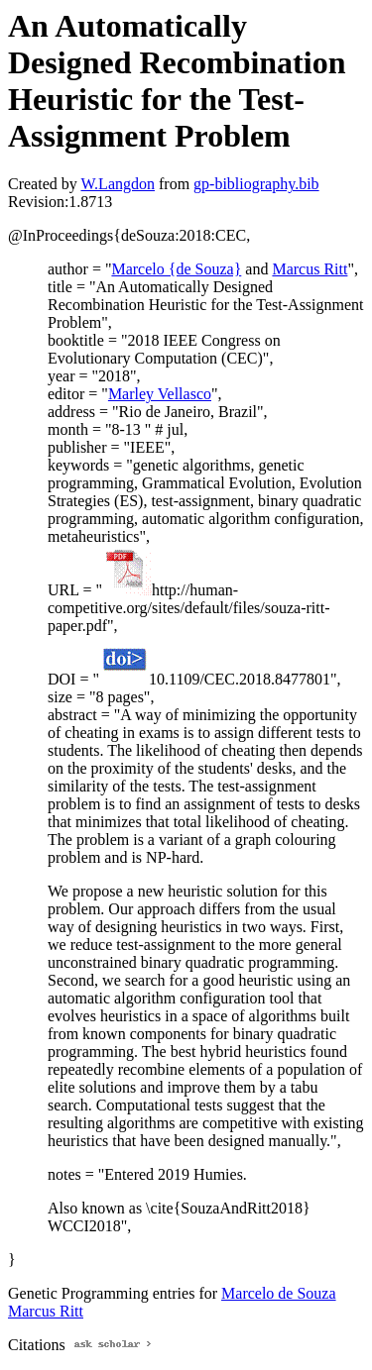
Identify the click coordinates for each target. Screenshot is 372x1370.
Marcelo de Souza (278, 1293)
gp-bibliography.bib (256, 183)
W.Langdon (117, 183)
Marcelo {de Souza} (176, 269)
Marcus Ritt (309, 269)
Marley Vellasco (159, 393)
